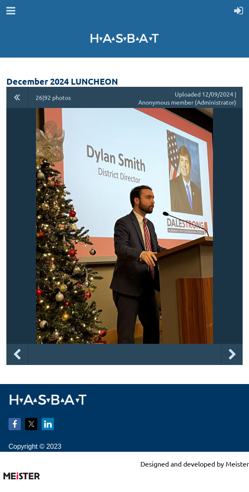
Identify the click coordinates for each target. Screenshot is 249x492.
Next (232, 354)
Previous (17, 354)
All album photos (17, 97)
